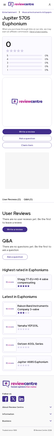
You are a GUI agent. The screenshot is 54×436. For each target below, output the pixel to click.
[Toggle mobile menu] (4, 4)
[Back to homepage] (21, 4)
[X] (13, 399)
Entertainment (9, 12)
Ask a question (27, 138)
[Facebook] (5, 399)
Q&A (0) (28, 199)
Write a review (27, 131)
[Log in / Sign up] (49, 4)
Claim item (27, 145)
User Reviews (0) (11, 199)
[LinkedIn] (21, 399)
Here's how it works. (39, 31)
